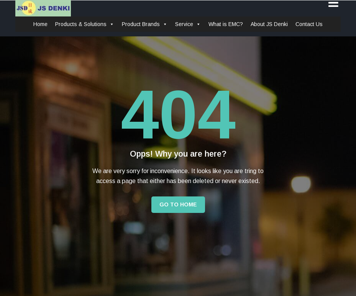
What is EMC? (225, 24)
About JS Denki (269, 24)
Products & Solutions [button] (84, 24)
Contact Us (309, 24)
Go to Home (178, 204)
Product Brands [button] (144, 24)
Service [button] (188, 24)
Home (40, 24)
